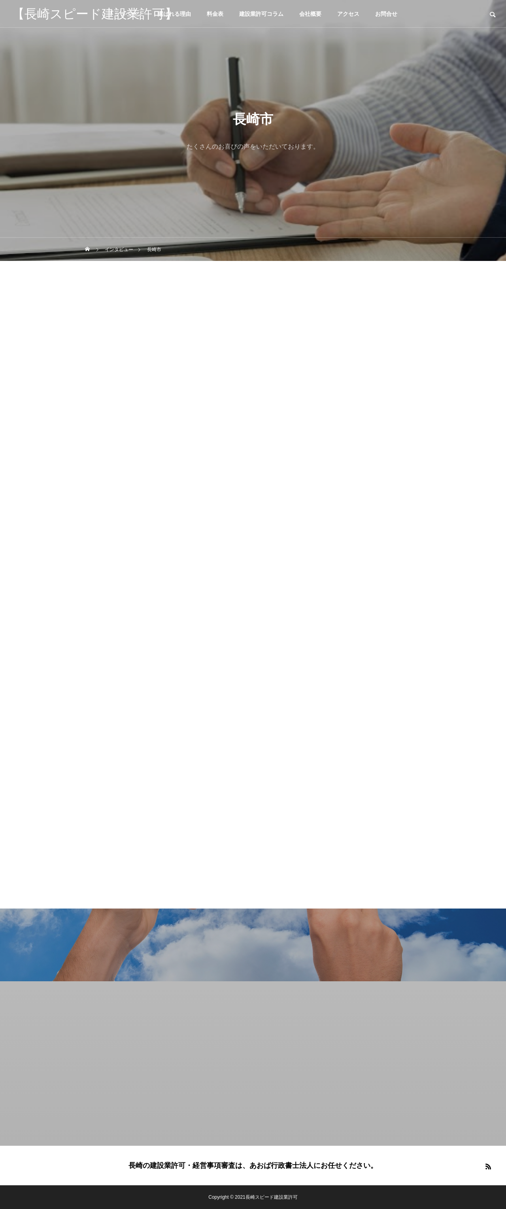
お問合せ (386, 14)
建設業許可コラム (261, 14)
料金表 (215, 14)
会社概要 (310, 14)
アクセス (348, 14)
